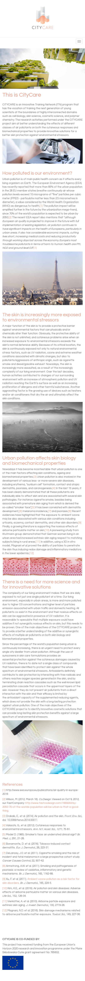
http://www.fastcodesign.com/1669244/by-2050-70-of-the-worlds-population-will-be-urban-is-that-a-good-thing (40, 807)
